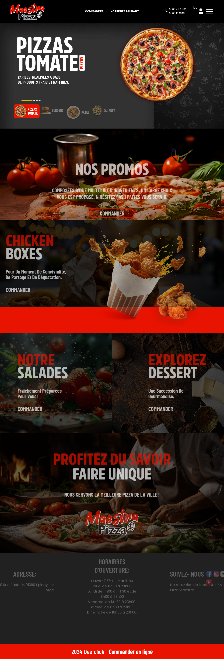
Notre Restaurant (124, 11)
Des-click (94, 651)
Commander (94, 11)
